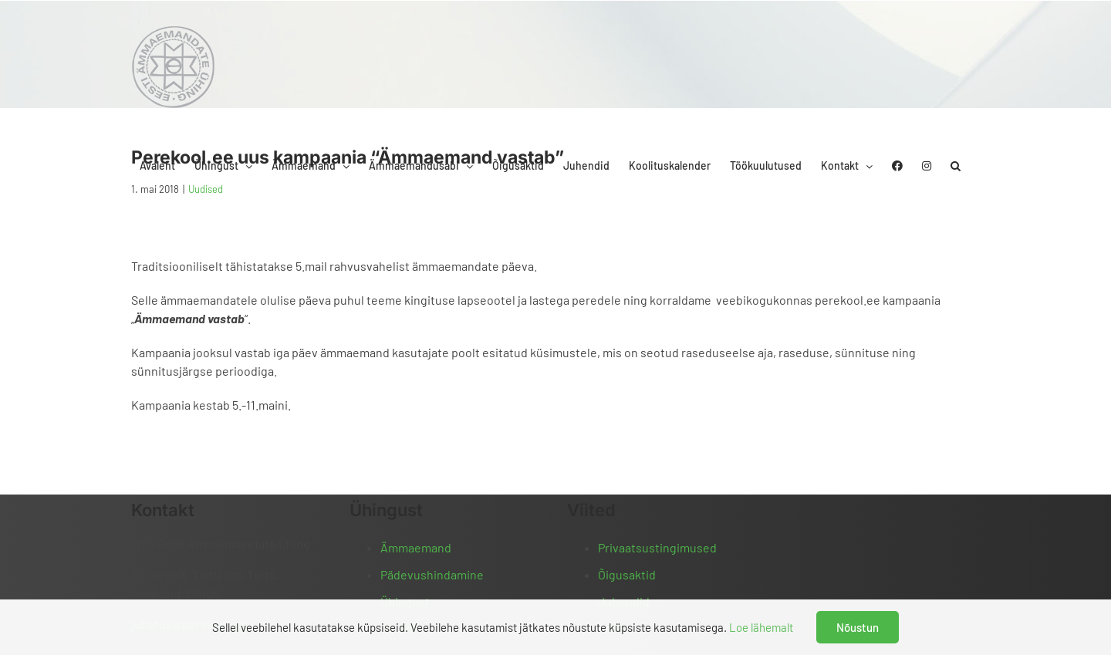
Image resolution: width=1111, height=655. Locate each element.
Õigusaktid (627, 574)
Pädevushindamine (432, 574)
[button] (956, 165)
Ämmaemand (415, 547)
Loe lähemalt (761, 627)
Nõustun (857, 627)
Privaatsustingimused (657, 547)
